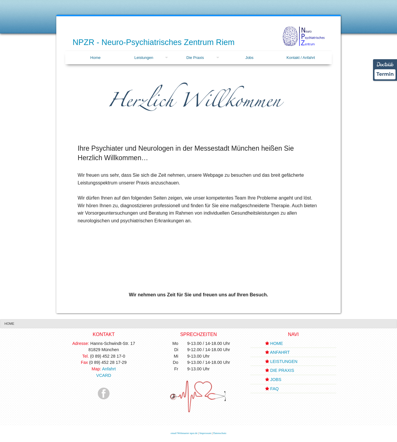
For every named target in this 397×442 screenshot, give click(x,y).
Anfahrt (109, 369)
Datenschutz (219, 433)
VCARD (103, 375)
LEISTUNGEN (283, 361)
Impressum (205, 433)
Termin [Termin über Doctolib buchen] (385, 74)
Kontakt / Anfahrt (300, 57)
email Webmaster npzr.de (184, 433)
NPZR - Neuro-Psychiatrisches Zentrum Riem (154, 42)
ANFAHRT (280, 352)
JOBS (275, 379)
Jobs (249, 57)
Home (95, 57)
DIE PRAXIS (282, 370)
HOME (276, 343)
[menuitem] (95, 57)
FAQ (274, 388)
